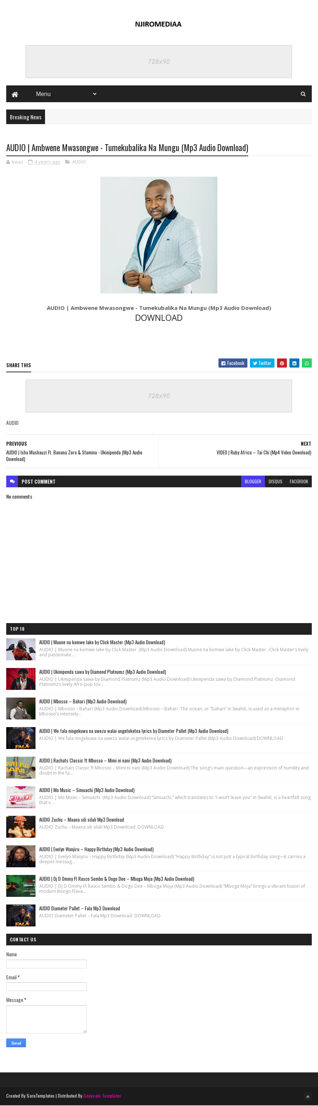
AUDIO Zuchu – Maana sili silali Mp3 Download (81, 819)
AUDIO (79, 162)
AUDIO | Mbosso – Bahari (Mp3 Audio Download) (83, 701)
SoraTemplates (41, 1096)
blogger (253, 482)
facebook (299, 482)
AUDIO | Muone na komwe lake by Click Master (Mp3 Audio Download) (102, 642)
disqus (276, 482)
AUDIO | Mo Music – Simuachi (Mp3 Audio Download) (87, 790)
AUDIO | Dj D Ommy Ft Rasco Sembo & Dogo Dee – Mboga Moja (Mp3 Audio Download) (116, 879)
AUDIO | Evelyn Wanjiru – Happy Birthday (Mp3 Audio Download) (96, 849)
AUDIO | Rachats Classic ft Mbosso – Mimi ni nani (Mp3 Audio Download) (105, 760)
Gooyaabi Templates (102, 1096)
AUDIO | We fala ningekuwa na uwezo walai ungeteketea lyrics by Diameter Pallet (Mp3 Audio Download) (133, 731)
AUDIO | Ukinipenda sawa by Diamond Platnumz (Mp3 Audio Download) (102, 672)
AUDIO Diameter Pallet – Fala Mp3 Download (79, 908)
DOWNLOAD (159, 318)
